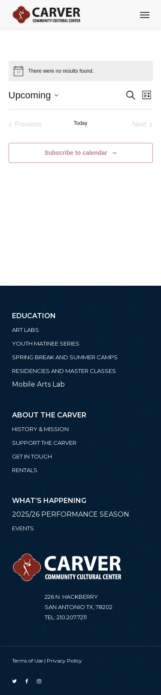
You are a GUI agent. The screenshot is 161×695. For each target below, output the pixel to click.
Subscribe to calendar (75, 152)
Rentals (24, 470)
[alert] (81, 71)
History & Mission (40, 429)
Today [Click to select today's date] (80, 123)
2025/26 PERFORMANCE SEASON (70, 514)
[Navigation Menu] (144, 14)
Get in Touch (32, 456)
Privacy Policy (64, 660)
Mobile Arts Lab (38, 384)
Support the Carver (44, 442)
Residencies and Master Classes (64, 370)
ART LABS (25, 329)
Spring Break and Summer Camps (65, 357)
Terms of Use (27, 660)
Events (23, 528)
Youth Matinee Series (45, 343)
